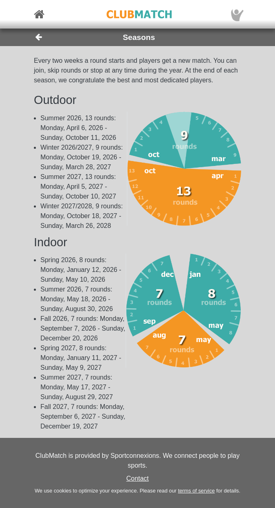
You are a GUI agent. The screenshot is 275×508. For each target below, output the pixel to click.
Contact (137, 478)
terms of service (196, 491)
